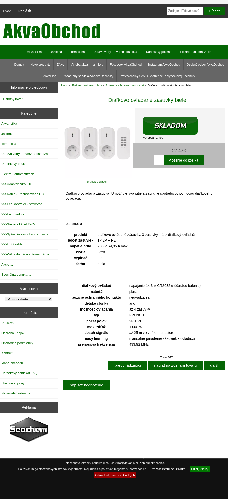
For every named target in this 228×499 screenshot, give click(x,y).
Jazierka (56, 52)
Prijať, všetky (199, 469)
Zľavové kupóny (12, 383)
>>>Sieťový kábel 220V (18, 224)
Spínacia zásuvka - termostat (125, 85)
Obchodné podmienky (17, 343)
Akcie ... (7, 264)
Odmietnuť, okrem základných (115, 475)
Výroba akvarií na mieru (87, 64)
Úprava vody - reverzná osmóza (115, 52)
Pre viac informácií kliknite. (168, 469)
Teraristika (78, 52)
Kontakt (6, 353)
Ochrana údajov (12, 333)
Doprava (7, 323)
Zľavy (61, 64)
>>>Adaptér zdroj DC (16, 184)
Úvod (7, 11)
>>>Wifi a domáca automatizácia (25, 254)
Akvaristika (34, 52)
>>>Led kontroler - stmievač (21, 204)
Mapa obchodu (12, 363)
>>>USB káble (12, 244)
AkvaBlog (50, 76)
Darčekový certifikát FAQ (19, 373)
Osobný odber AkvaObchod (205, 64)
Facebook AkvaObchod (126, 64)
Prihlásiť (24, 11)
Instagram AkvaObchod (164, 64)
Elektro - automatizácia (87, 85)
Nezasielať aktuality (15, 393)
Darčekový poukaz (158, 52)
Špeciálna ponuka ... (16, 274)
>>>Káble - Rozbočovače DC (22, 194)
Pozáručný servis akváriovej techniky (88, 76)
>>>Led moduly (12, 214)
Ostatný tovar (13, 99)
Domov (19, 64)
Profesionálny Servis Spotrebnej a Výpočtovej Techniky (157, 76)
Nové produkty (40, 64)
